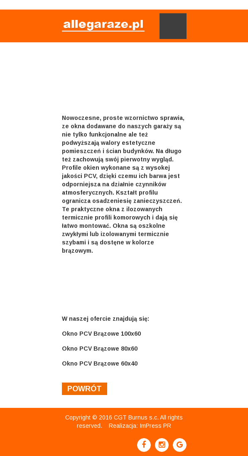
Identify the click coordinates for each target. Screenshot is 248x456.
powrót (84, 389)
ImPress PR (155, 425)
